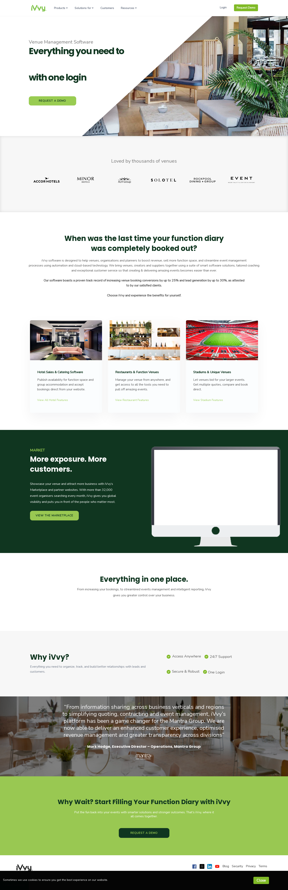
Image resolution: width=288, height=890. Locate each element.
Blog (225, 866)
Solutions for (84, 8)
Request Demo (246, 8)
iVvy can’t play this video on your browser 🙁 (215, 484)
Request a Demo (52, 101)
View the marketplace (54, 515)
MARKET (37, 450)
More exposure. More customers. (68, 464)
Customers (107, 8)
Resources (129, 8)
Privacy (251, 866)
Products (61, 8)
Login (223, 7)
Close (261, 880)
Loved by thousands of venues (144, 161)
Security (237, 866)
